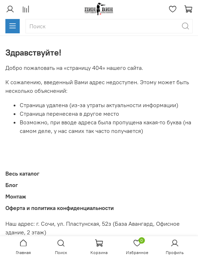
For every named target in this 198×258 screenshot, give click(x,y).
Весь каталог (22, 173)
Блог (11, 184)
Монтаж (15, 196)
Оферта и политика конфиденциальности (59, 207)
